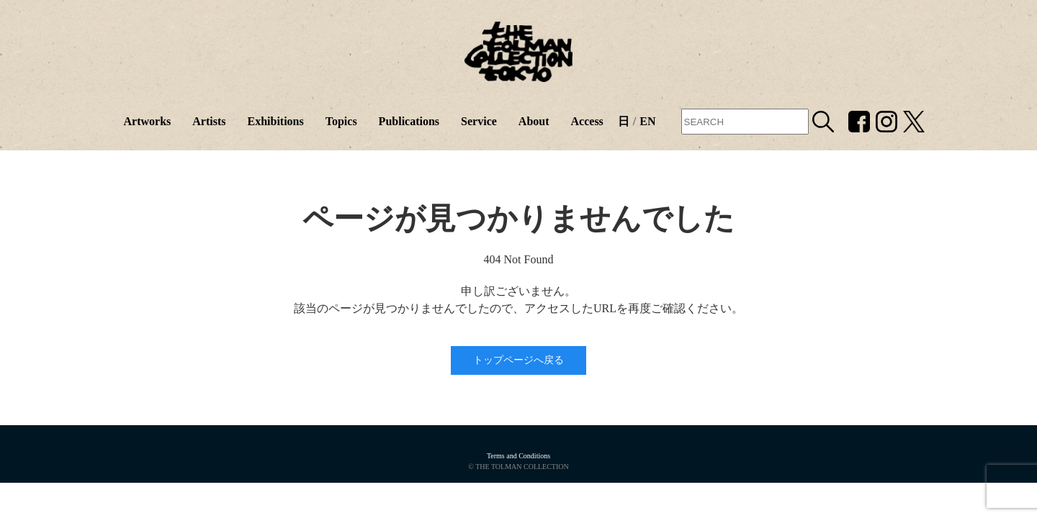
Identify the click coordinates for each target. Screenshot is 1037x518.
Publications (409, 121)
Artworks (147, 121)
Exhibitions (275, 121)
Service (479, 121)
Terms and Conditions (518, 456)
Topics (341, 121)
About (533, 121)
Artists (208, 121)
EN (647, 121)
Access (587, 121)
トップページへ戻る (518, 360)
